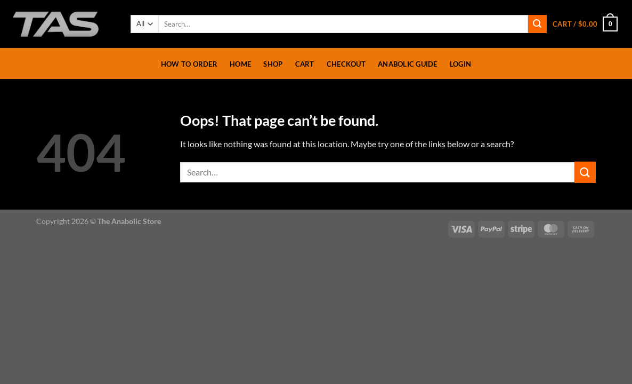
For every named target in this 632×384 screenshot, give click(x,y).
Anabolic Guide (407, 64)
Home (240, 64)
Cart (304, 64)
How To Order (189, 64)
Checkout (346, 64)
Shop (272, 64)
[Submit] (537, 24)
